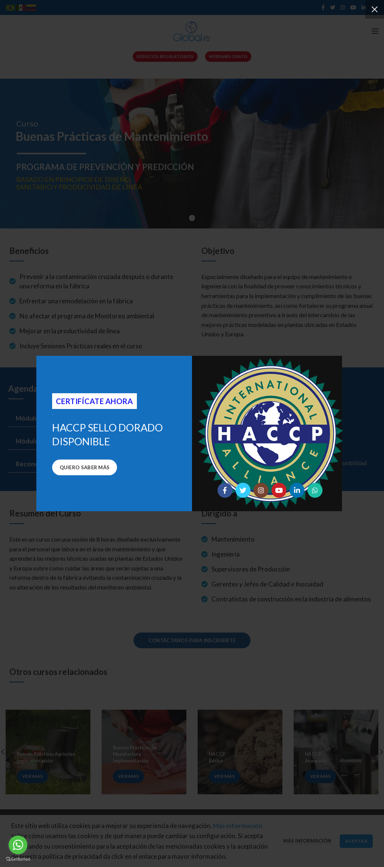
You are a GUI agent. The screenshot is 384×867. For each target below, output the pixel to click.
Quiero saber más (85, 467)
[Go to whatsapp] (18, 845)
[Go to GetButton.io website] (18, 859)
